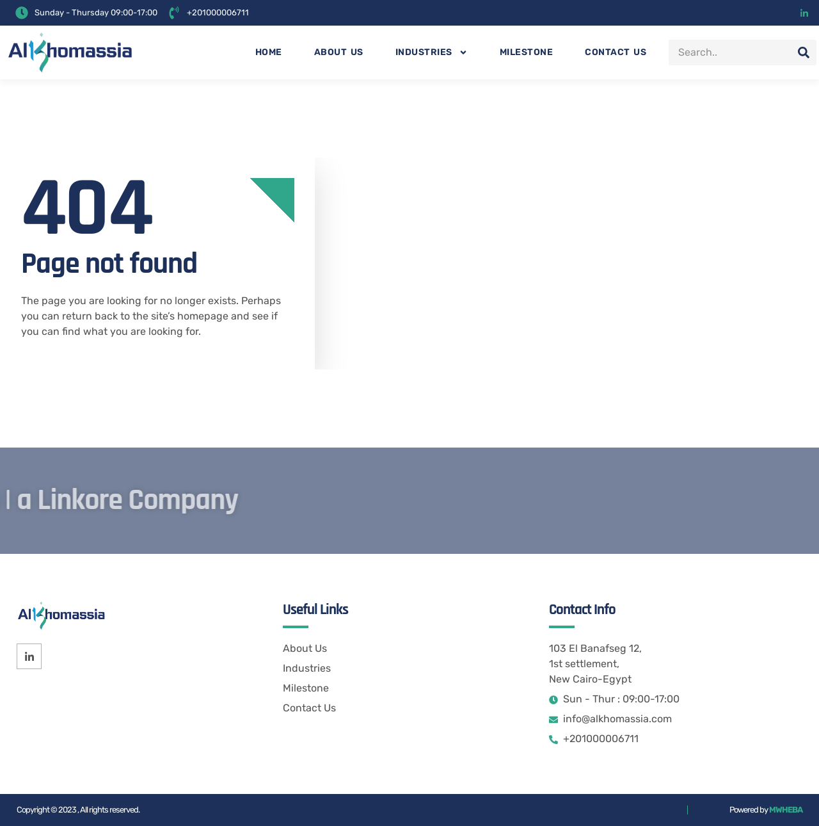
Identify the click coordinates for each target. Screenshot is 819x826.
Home (268, 52)
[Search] (803, 52)
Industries (431, 52)
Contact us (615, 52)
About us (338, 52)
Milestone (526, 52)
